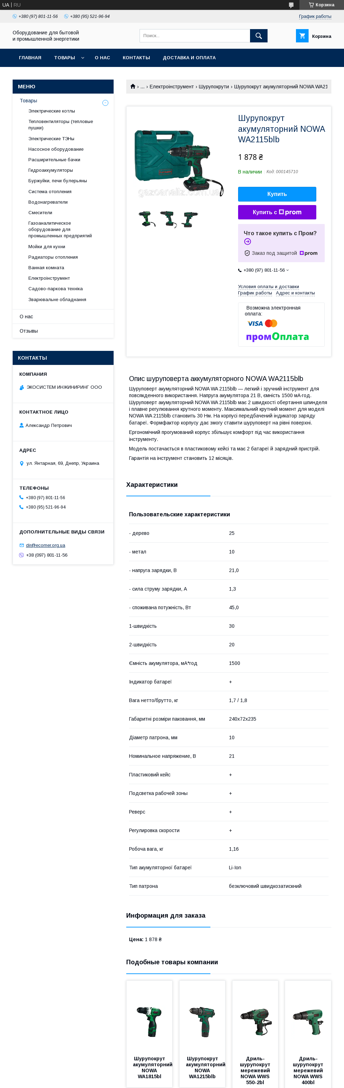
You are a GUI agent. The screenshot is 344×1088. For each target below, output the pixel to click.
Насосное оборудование (55, 149)
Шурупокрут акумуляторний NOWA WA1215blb (206, 1067)
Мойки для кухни (46, 246)
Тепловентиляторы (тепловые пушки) (60, 124)
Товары (64, 57)
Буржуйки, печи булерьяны (57, 180)
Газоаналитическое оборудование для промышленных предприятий (60, 229)
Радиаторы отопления (53, 257)
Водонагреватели (48, 202)
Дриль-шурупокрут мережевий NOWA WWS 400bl (309, 1070)
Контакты (136, 57)
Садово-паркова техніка (55, 288)
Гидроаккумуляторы (50, 170)
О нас (102, 57)
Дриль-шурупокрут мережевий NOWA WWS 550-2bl (256, 1070)
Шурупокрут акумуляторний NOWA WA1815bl (153, 1067)
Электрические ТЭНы (51, 138)
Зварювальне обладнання (57, 299)
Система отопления (50, 191)
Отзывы (29, 331)
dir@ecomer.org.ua (45, 545)
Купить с (277, 212)
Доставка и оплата (189, 57)
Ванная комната (46, 267)
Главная (30, 57)
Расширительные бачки (54, 159)
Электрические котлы (51, 111)
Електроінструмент (172, 86)
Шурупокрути (214, 86)
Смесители (40, 212)
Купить (277, 194)
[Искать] (259, 35)
